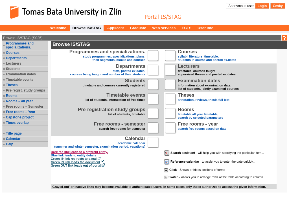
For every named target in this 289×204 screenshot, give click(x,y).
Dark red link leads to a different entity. (79, 152)
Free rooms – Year (20, 112)
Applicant (115, 28)
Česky (278, 6)
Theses (11, 85)
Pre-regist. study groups (25, 90)
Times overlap (17, 123)
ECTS (187, 28)
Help (9, 144)
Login (262, 6)
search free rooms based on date (202, 128)
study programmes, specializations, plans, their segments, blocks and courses (107, 55)
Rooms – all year (19, 101)
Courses (12, 53)
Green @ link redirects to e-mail (74, 158)
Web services (164, 28)
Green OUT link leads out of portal (76, 165)
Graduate (138, 28)
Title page (14, 133)
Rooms (11, 96)
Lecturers (13, 63)
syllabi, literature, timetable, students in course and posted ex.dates (207, 55)
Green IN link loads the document (75, 162)
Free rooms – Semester (24, 107)
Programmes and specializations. (20, 45)
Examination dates (21, 74)
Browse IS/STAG (86, 28)
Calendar (13, 139)
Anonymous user (241, 6)
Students (13, 69)
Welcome (58, 28)
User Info (205, 28)
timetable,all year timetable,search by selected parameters (200, 113)
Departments (16, 58)
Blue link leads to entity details (73, 155)
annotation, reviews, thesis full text (203, 99)
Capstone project (20, 117)
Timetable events (19, 80)
